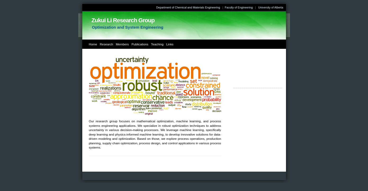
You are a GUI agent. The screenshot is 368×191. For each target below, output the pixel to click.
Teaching (157, 44)
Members (122, 44)
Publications (139, 44)
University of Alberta (270, 7)
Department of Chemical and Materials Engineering (188, 7)
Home (93, 44)
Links (170, 44)
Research (106, 44)
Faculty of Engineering (239, 7)
